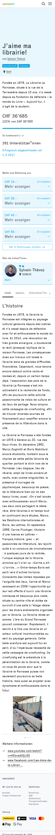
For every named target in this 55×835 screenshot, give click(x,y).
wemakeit (8, 778)
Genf (8, 71)
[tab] (7, 293)
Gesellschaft (10, 65)
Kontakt (6, 793)
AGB (31, 795)
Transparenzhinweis (38, 801)
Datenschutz (35, 798)
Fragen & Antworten (11, 795)
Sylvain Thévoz (16, 58)
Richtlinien (34, 793)
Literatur (24, 65)
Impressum (34, 804)
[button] (43, 4)
